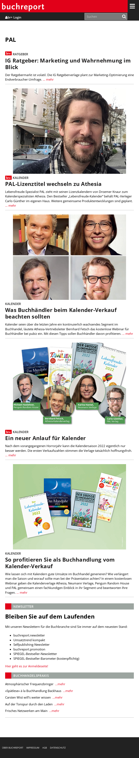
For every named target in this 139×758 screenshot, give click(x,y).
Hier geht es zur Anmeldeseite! (26, 666)
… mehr (48, 79)
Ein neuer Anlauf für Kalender (45, 438)
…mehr (59, 684)
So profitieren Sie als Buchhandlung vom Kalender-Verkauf (60, 563)
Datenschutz (58, 747)
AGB (44, 747)
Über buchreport (12, 747)
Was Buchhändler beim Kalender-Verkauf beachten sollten (61, 313)
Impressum (32, 747)
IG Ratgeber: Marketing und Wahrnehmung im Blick (68, 64)
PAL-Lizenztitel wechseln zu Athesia (53, 184)
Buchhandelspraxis (31, 675)
